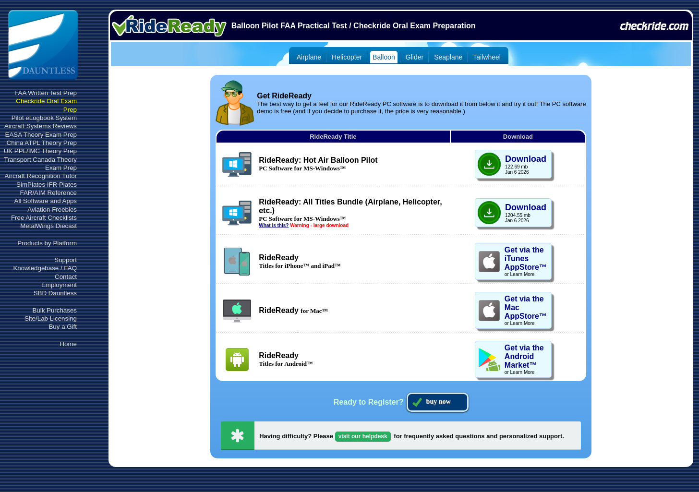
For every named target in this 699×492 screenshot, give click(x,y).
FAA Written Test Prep (45, 92)
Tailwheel (487, 57)
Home (68, 344)
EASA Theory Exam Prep (41, 134)
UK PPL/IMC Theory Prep (40, 151)
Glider (414, 57)
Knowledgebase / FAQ (45, 268)
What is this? (274, 225)
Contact (66, 276)
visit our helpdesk (362, 436)
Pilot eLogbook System (44, 117)
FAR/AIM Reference (48, 192)
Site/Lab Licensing (50, 318)
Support (65, 260)
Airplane (309, 57)
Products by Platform (47, 243)
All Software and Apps (45, 200)
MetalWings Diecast (48, 225)
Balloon (384, 57)
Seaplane (448, 57)
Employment (59, 284)
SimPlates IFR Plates (46, 184)
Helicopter (347, 57)
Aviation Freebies (52, 209)
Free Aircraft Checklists (44, 217)
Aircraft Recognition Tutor (41, 176)
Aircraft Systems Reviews (40, 126)
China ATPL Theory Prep (42, 142)
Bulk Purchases (54, 310)
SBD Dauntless (55, 293)
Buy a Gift (62, 326)
